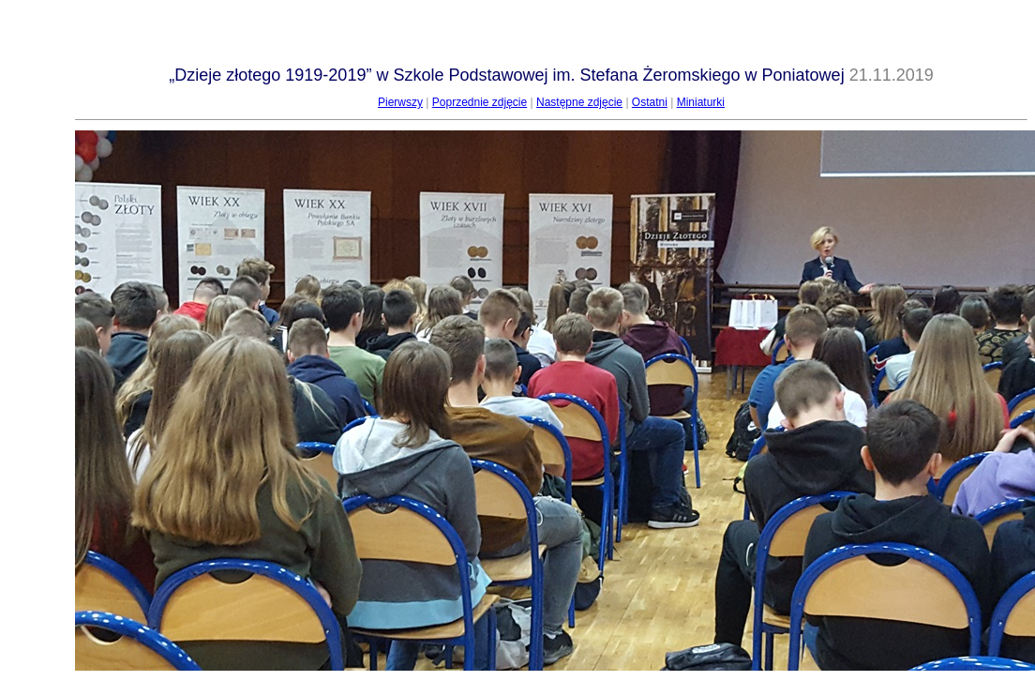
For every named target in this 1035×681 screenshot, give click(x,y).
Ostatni (650, 102)
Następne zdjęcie (579, 102)
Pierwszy (400, 102)
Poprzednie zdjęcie (479, 102)
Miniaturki (701, 102)
